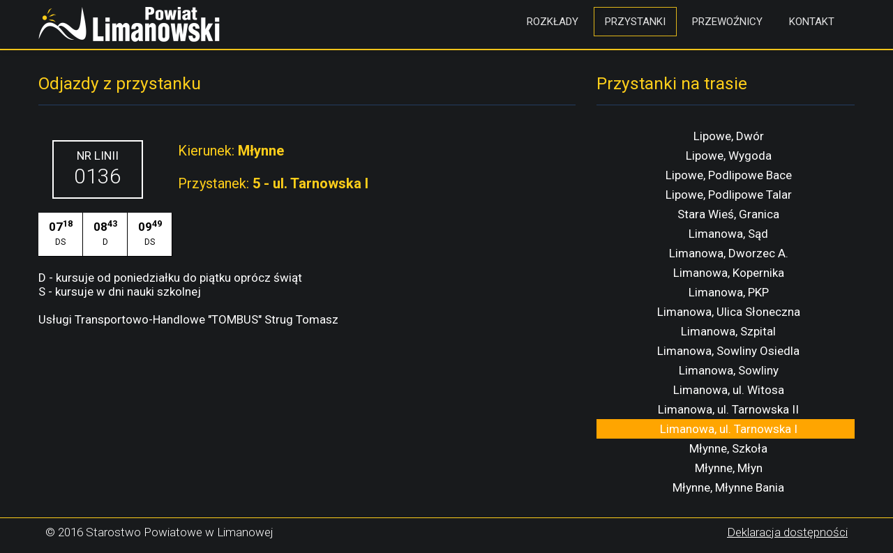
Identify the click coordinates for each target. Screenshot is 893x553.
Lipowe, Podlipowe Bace (729, 175)
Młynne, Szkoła (728, 448)
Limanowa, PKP (729, 292)
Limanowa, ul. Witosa (728, 390)
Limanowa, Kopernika (728, 273)
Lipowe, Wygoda (729, 155)
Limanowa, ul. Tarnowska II (728, 409)
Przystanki (635, 21)
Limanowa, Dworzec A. (728, 253)
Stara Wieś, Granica (728, 214)
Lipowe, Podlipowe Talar (729, 195)
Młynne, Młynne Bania (728, 487)
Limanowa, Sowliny (729, 370)
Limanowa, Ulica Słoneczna (728, 312)
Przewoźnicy (727, 21)
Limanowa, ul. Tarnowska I (728, 429)
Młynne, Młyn (729, 468)
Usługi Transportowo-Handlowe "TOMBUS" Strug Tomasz (188, 319)
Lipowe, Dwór (728, 136)
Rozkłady (552, 21)
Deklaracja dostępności (787, 532)
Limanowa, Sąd (728, 234)
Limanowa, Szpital (728, 331)
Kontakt (811, 21)
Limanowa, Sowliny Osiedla (728, 351)
